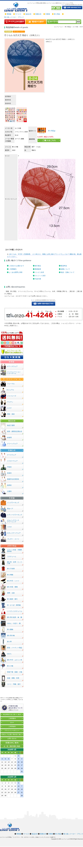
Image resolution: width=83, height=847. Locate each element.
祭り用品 (57, 14)
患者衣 (9, 473)
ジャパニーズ (11, 396)
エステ (9, 408)
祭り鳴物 (10, 575)
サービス (18, 14)
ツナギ (9, 527)
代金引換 (38, 279)
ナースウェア (11, 455)
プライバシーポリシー (11, 730)
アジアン (10, 402)
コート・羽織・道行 (14, 684)
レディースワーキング (14, 515)
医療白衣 (38, 14)
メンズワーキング (13, 502)
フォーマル (11, 384)
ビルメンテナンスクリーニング (13, 521)
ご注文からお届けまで (16, 266)
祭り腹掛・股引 (12, 599)
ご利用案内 (12, 269)
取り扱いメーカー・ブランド (14, 17)
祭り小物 (10, 666)
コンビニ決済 (39, 272)
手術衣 (9, 467)
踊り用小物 (11, 635)
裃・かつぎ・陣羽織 (14, 605)
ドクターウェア (12, 461)
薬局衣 (9, 485)
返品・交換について (67, 272)
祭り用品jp (51, 131)
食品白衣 (28, 14)
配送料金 (64, 266)
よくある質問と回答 (15, 272)
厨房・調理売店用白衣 (14, 431)
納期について (65, 269)
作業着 (47, 14)
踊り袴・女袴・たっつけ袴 (14, 562)
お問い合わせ (11, 738)
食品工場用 (11, 425)
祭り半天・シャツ (13, 581)
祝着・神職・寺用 (13, 678)
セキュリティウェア (14, 533)
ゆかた (9, 654)
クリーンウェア (12, 443)
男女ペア (10, 508)
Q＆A (12, 722)
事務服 (9, 14)
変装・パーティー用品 (14, 648)
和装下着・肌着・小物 (14, 672)
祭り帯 (9, 641)
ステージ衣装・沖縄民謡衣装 (14, 550)
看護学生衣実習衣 (13, 479)
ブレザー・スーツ (13, 539)
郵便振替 (38, 269)
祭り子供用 (11, 568)
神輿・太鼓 (11, 593)
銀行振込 (38, 266)
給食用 (9, 437)
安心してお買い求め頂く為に (12, 734)
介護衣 (9, 491)
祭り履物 (10, 629)
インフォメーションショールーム (14, 372)
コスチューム (11, 556)
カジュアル (10, 390)
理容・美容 (11, 414)
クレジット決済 (40, 275)
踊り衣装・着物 (12, 587)
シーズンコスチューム (14, 611)
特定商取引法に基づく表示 (12, 714)
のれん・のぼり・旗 (14, 623)
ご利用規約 (12, 726)
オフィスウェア (12, 366)
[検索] (67, 21)
